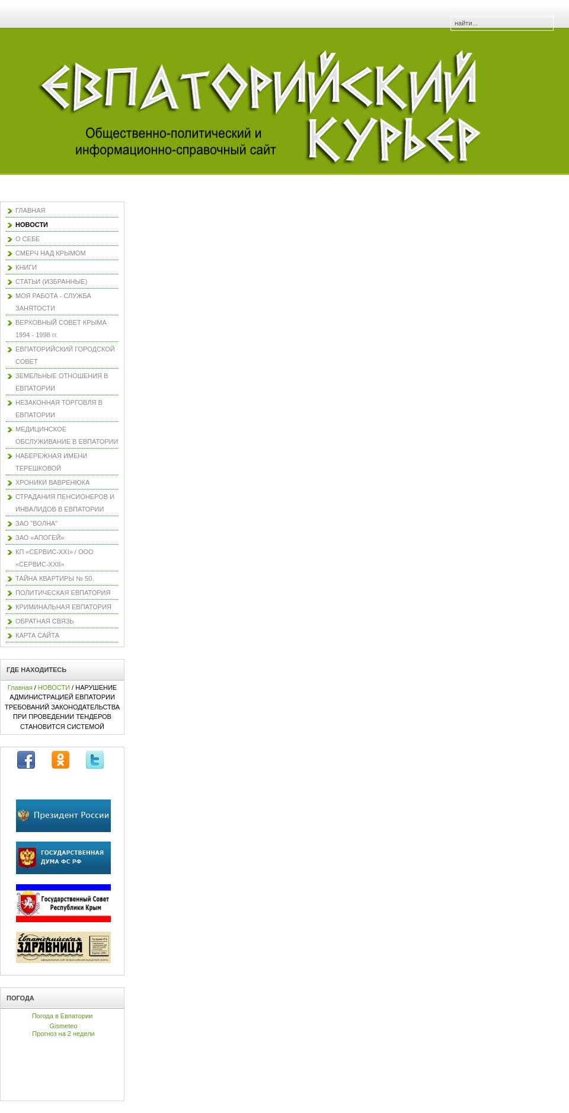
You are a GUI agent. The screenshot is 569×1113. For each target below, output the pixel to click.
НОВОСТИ (54, 687)
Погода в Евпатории (62, 1015)
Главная (20, 687)
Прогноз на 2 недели (63, 1033)
